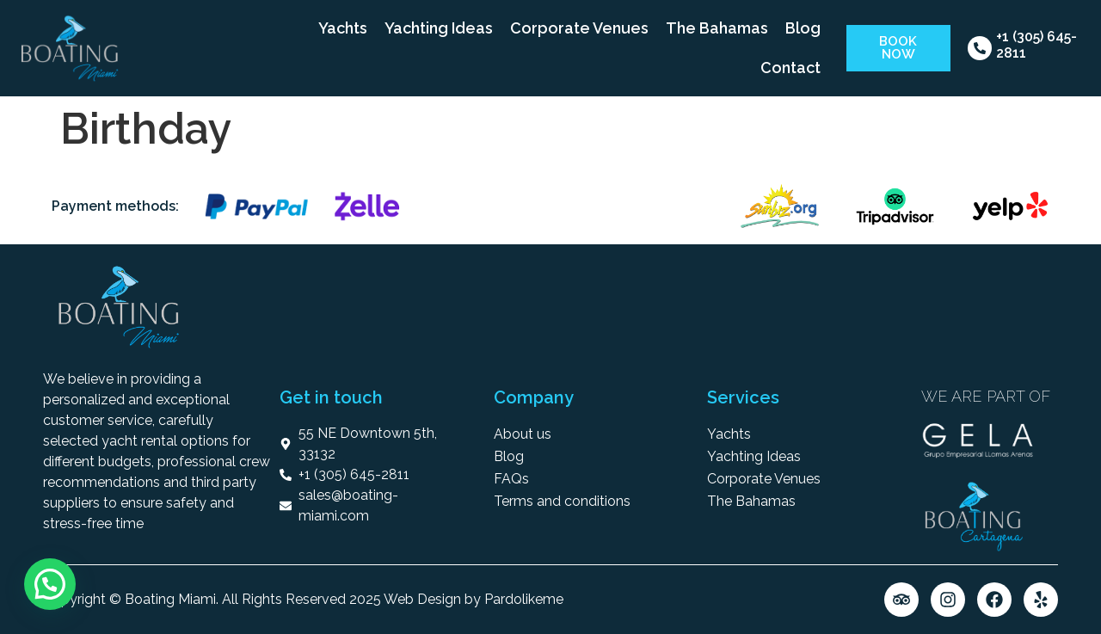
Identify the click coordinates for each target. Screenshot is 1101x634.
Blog (803, 28)
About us (522, 434)
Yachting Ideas (438, 28)
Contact (790, 67)
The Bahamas (717, 28)
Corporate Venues (579, 28)
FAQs (511, 479)
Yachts (342, 28)
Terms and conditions (562, 501)
